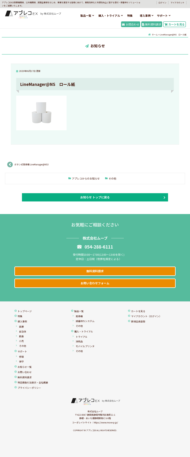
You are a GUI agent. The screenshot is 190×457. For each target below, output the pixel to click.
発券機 (79, 316)
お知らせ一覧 (25, 367)
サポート (162, 15)
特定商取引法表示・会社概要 (33, 382)
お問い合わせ (25, 372)
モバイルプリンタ (85, 346)
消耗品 (79, 341)
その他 (112, 178)
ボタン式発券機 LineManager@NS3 (31, 164)
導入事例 (145, 15)
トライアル (81, 336)
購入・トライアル (109, 15)
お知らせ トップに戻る (95, 197)
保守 (21, 361)
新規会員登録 (138, 321)
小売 (21, 341)
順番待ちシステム (85, 321)
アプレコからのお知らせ (86, 178)
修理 (21, 356)
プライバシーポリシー (29, 387)
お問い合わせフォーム (95, 283)
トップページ (25, 311)
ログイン (162, 2)
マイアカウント (177, 2)
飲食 (21, 336)
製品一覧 (85, 15)
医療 (21, 326)
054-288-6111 (95, 247)
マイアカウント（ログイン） (146, 316)
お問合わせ (130, 24)
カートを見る (174, 24)
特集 (130, 15)
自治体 (22, 331)
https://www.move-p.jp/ (106, 422)
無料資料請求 (151, 24)
